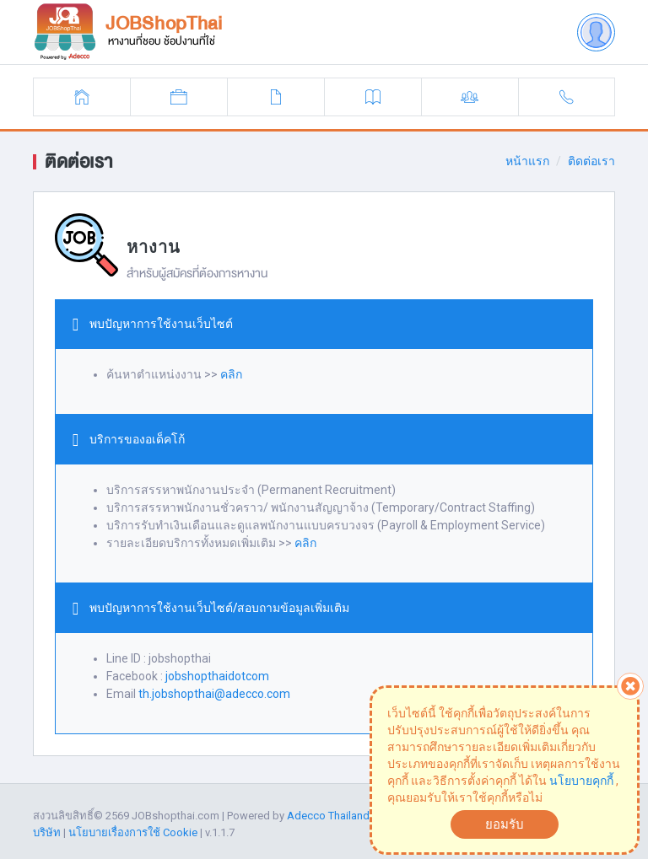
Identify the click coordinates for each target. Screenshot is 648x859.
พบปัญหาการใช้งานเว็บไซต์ (161, 323)
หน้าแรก (527, 161)
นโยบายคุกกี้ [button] (581, 780)
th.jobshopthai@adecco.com (214, 694)
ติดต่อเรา (591, 161)
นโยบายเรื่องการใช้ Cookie (132, 832)
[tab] (324, 324)
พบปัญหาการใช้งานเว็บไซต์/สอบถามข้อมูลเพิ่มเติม (219, 608)
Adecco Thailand (328, 815)
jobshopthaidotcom (217, 676)
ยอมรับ (504, 824)
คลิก (231, 374)
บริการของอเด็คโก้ (137, 439)
